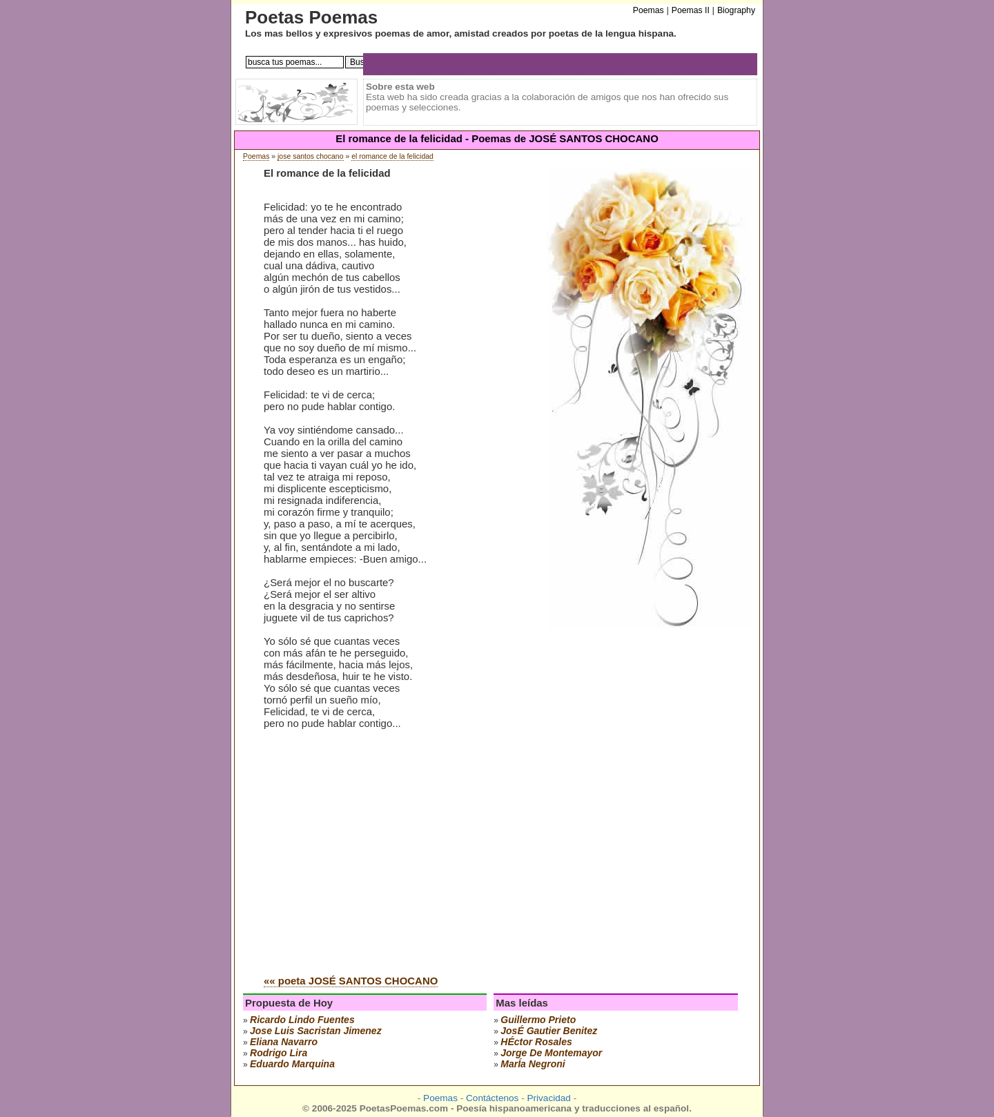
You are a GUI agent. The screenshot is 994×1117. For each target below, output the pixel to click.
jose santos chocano (310, 156)
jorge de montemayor (551, 1052)
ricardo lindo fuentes (302, 1019)
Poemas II (691, 10)
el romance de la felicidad (392, 156)
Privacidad (548, 1098)
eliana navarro (284, 1041)
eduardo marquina (292, 1063)
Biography (736, 10)
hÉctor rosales (536, 1041)
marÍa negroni (532, 1063)
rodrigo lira (278, 1052)
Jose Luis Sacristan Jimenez (316, 1030)
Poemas (256, 156)
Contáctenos (492, 1098)
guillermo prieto (538, 1019)
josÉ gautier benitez (548, 1030)
